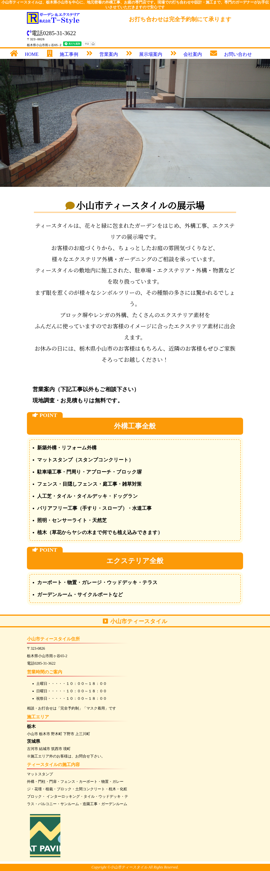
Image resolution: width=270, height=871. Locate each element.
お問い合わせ (238, 54)
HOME (32, 54)
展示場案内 (150, 54)
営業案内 (108, 54)
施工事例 (69, 54)
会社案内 (192, 54)
